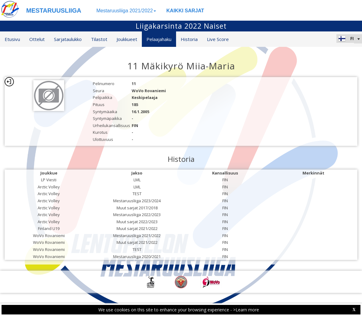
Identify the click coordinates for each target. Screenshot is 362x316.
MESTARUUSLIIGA (53, 10)
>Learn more (246, 310)
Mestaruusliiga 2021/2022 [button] (126, 10)
